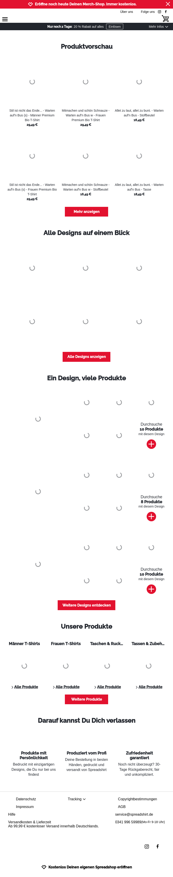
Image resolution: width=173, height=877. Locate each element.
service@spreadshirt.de (134, 814)
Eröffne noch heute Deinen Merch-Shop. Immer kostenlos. (86, 4)
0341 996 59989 (140, 822)
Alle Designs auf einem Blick (86, 233)
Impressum (25, 807)
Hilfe (11, 814)
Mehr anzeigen (87, 212)
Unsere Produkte (86, 626)
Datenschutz (26, 799)
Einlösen (115, 26)
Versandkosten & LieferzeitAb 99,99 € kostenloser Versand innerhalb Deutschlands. (53, 824)
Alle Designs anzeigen (86, 357)
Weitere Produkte (86, 699)
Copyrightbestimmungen (137, 799)
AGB (122, 807)
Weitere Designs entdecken (86, 605)
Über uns (126, 12)
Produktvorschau (86, 46)
